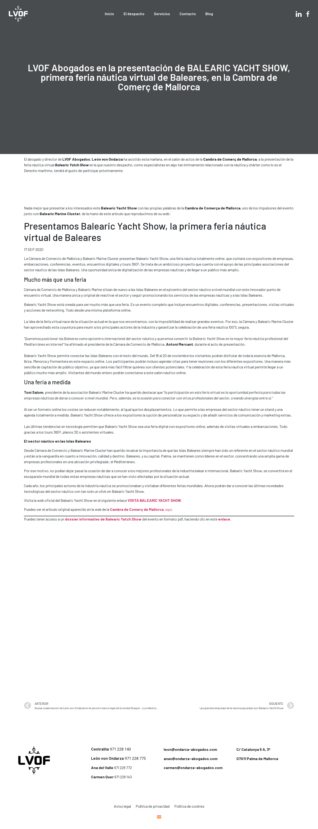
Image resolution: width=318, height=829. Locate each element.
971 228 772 (123, 767)
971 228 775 (135, 758)
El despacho (134, 13)
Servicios (162, 13)
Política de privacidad (153, 806)
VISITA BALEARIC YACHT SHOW (154, 500)
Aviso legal (122, 806)
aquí (168, 509)
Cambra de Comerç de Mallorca (137, 509)
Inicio (109, 13)
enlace (224, 519)
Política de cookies (189, 806)
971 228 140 (120, 749)
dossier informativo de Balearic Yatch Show (103, 519)
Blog (209, 13)
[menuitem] (159, 817)
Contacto (188, 13)
